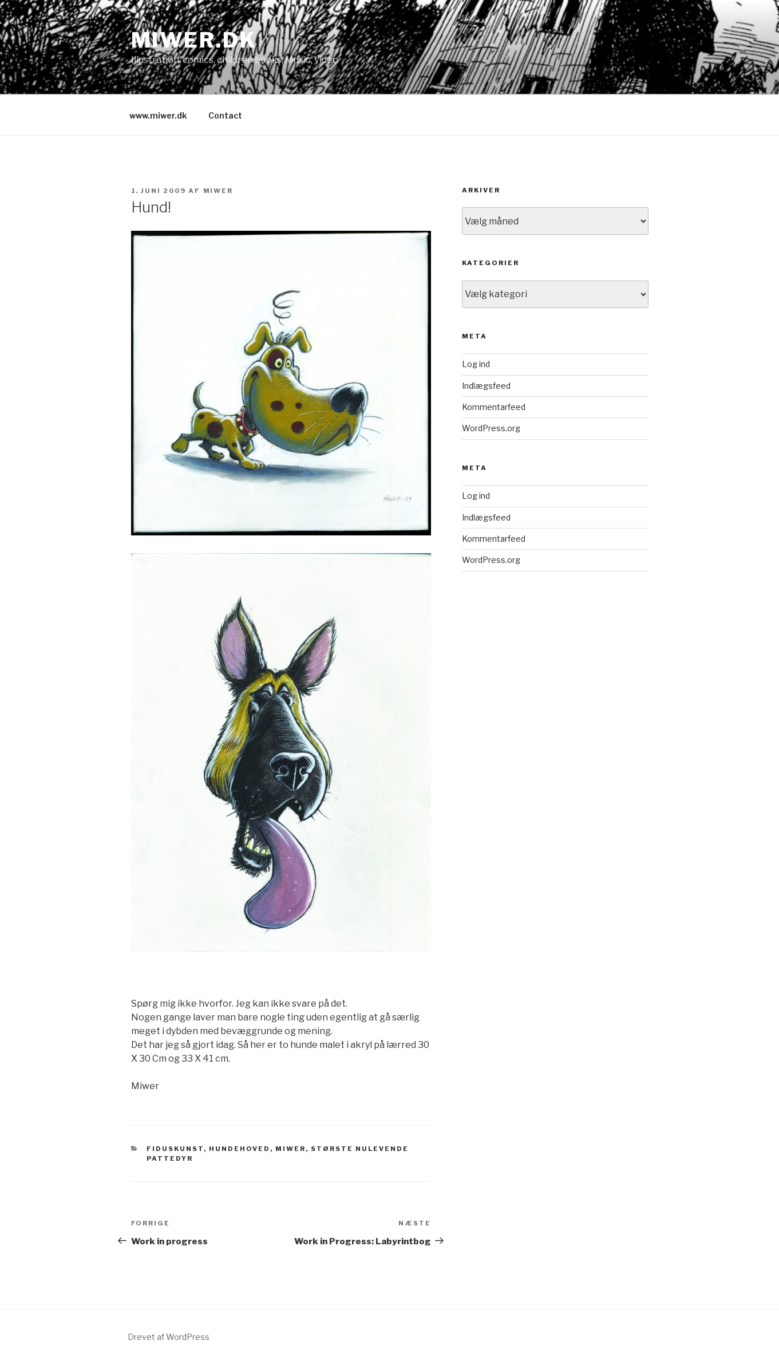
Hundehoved (239, 1149)
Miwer (290, 1149)
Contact (225, 115)
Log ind (476, 364)
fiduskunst (175, 1149)
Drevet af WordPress (168, 1337)
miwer (218, 191)
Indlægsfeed (486, 386)
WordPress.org (491, 428)
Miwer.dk (194, 40)
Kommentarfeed (493, 407)
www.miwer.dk (158, 115)
